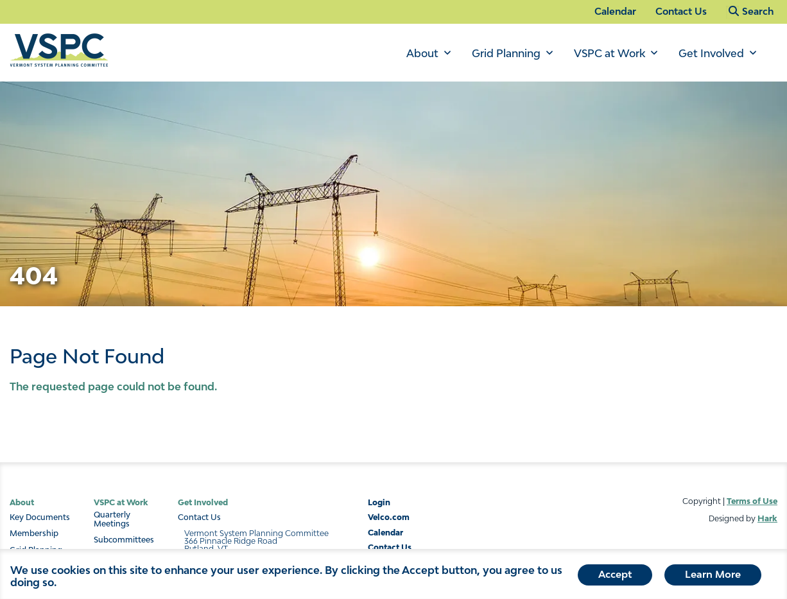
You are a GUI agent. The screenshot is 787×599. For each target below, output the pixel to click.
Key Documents (40, 517)
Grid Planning (506, 53)
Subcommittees (124, 539)
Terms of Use (752, 501)
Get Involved (711, 53)
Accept (615, 577)
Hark (767, 518)
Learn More (713, 577)
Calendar (615, 11)
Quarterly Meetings (112, 519)
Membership (34, 533)
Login (379, 502)
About (422, 53)
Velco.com (389, 517)
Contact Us (681, 11)
